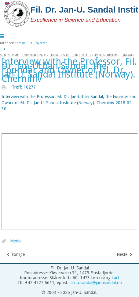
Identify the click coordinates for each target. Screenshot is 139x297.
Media (15, 241)
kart (115, 277)
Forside (20, 43)
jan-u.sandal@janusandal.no (96, 282)
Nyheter (41, 43)
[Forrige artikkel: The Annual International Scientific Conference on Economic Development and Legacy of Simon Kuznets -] (15, 254)
